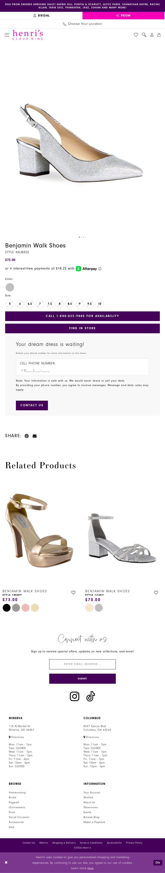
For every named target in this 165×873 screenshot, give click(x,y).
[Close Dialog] (6, 863)
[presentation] (41, 531)
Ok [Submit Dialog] (158, 862)
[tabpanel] (82, 137)
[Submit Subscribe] (82, 679)
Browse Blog (91, 817)
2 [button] (81, 237)
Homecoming (17, 792)
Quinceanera (17, 807)
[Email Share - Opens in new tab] (35, 436)
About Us (89, 802)
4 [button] (85, 237)
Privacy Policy (134, 842)
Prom (12, 812)
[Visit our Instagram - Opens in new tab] (74, 696)
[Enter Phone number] (80, 370)
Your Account (92, 792)
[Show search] (144, 35)
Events (87, 812)
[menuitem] (42, 15)
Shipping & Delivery (64, 842)
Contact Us (29, 842)
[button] (7, 35)
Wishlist (88, 797)
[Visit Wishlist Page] (136, 35)
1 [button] (79, 237)
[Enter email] (82, 664)
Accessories (16, 822)
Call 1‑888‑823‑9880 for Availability (82, 316)
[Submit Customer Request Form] (32, 405)
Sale (11, 827)
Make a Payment (94, 822)
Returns (44, 842)
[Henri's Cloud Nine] (28, 35)
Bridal (12, 797)
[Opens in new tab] (16, 737)
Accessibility (114, 842)
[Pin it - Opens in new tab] (27, 436)
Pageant (14, 802)
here (90, 868)
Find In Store (82, 328)
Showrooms (91, 807)
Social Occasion (19, 817)
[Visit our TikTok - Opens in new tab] (90, 696)
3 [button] (83, 237)
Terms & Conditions (91, 842)
